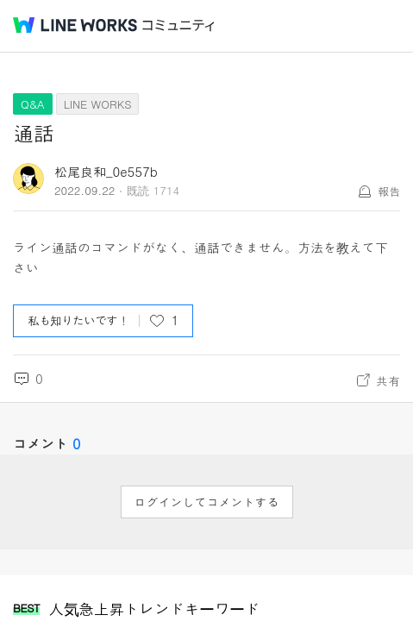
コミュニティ (178, 25)
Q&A (33, 104)
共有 (388, 380)
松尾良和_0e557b (106, 171)
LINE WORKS (98, 104)
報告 (389, 191)
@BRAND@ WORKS (75, 25)
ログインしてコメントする (207, 502)
